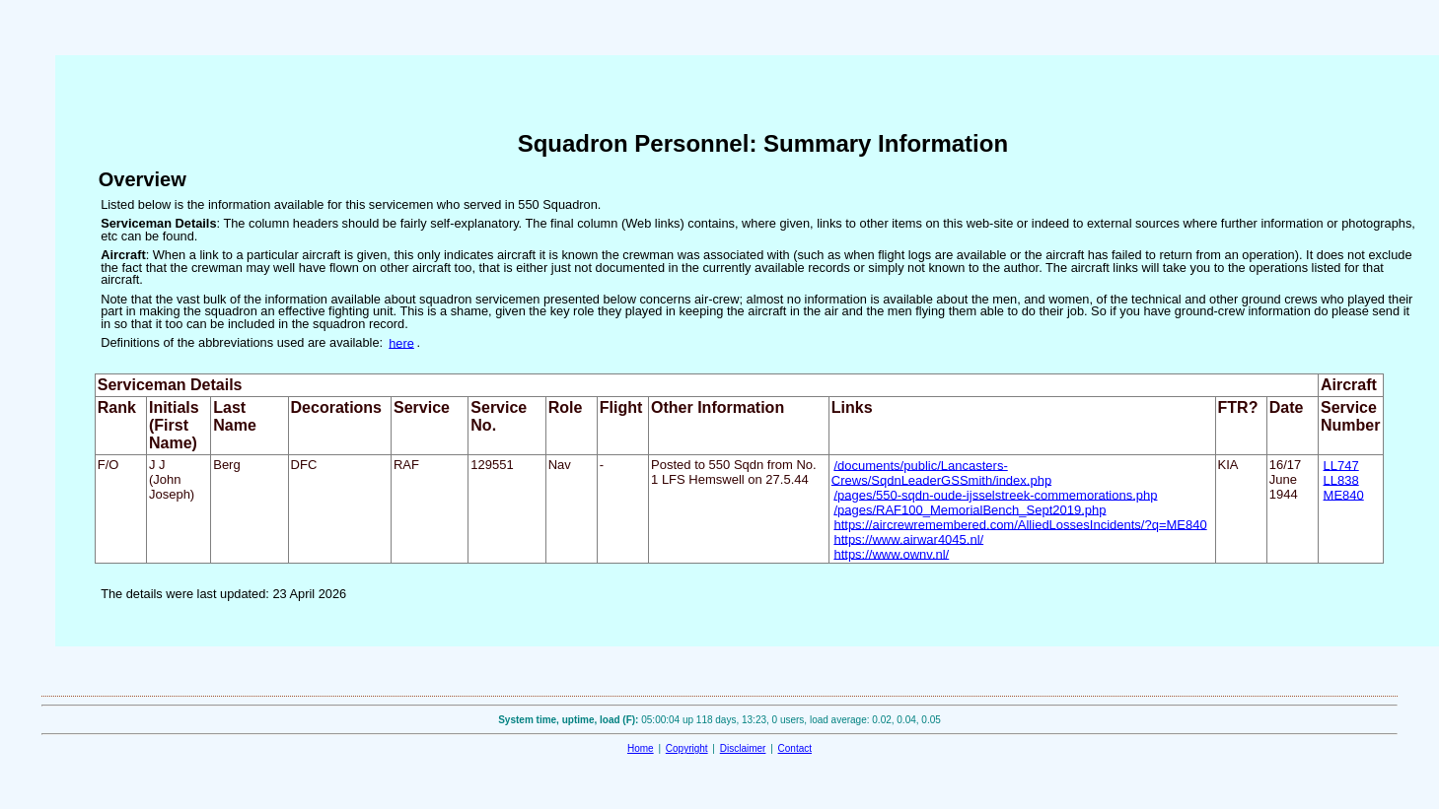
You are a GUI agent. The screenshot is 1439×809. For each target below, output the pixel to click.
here (401, 342)
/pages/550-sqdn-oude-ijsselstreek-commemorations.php (995, 494)
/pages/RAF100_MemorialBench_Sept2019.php (969, 509)
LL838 (1341, 479)
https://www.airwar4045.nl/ (908, 538)
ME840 (1344, 494)
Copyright (687, 748)
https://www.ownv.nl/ (891, 553)
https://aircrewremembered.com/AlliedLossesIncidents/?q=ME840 (1019, 523)
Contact (795, 748)
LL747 (1341, 464)
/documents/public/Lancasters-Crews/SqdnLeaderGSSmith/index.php (941, 472)
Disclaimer (743, 748)
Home (640, 748)
